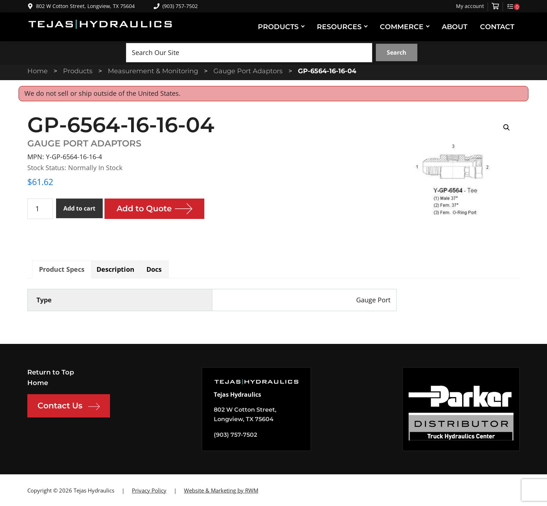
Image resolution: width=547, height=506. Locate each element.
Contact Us (69, 406)
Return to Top (50, 372)
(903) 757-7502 (176, 6)
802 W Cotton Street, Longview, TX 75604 (85, 6)
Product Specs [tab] (61, 269)
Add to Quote (144, 208)
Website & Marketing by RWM (221, 490)
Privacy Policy (149, 490)
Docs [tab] (154, 269)
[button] (506, 127)
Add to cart (79, 208)
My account (470, 6)
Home (37, 383)
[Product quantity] (40, 209)
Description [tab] (115, 269)
